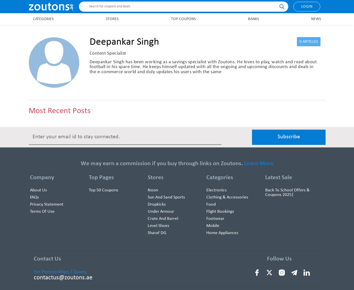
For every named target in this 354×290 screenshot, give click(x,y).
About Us (38, 190)
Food (211, 204)
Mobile (212, 225)
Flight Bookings (220, 211)
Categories (43, 19)
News (316, 19)
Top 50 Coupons (103, 190)
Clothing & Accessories (227, 197)
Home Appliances (222, 233)
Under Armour (161, 211)
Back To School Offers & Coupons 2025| (287, 192)
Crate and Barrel (163, 218)
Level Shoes (158, 225)
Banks (253, 19)
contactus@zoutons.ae (63, 277)
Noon (153, 190)
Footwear (215, 218)
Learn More (259, 164)
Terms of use (42, 211)
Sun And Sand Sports (166, 197)
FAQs (34, 197)
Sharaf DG (157, 233)
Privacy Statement (46, 204)
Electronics (216, 190)
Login (307, 7)
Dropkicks (157, 204)
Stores (112, 19)
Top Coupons (183, 19)
